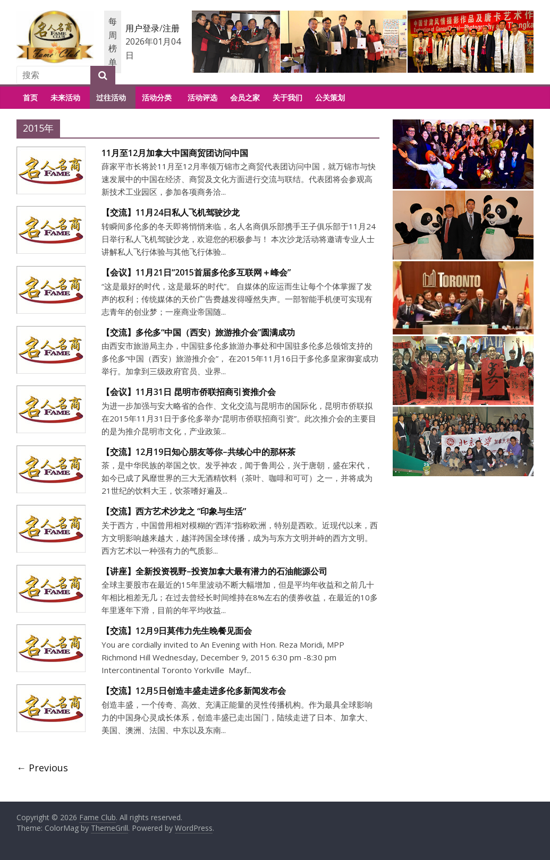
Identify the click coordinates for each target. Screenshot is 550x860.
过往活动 (111, 97)
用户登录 (142, 28)
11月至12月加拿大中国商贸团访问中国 (174, 153)
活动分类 (157, 97)
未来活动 (65, 97)
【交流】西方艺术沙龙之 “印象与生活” (173, 511)
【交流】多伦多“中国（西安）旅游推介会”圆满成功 (198, 332)
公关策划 (330, 97)
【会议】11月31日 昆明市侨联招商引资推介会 (188, 392)
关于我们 (287, 97)
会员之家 (245, 97)
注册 (171, 28)
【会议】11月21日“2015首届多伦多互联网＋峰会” (196, 272)
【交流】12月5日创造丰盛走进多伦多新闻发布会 (193, 690)
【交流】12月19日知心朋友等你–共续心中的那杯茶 (198, 452)
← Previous (42, 767)
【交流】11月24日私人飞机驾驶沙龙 (170, 212)
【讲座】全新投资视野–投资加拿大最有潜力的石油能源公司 (214, 571)
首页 (30, 97)
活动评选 (202, 97)
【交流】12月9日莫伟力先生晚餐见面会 (176, 631)
